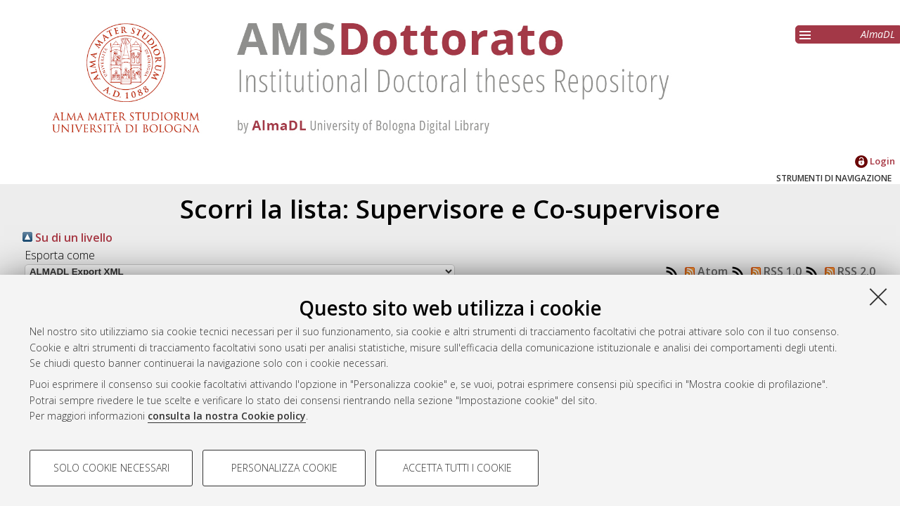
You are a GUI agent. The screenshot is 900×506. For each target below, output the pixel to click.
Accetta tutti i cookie (457, 467)
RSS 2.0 (847, 271)
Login (875, 161)
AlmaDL (878, 34)
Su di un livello (67, 237)
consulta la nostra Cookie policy (227, 415)
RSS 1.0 (773, 271)
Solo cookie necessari (111, 467)
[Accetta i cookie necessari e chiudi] (878, 296)
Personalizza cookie (284, 467)
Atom (703, 271)
